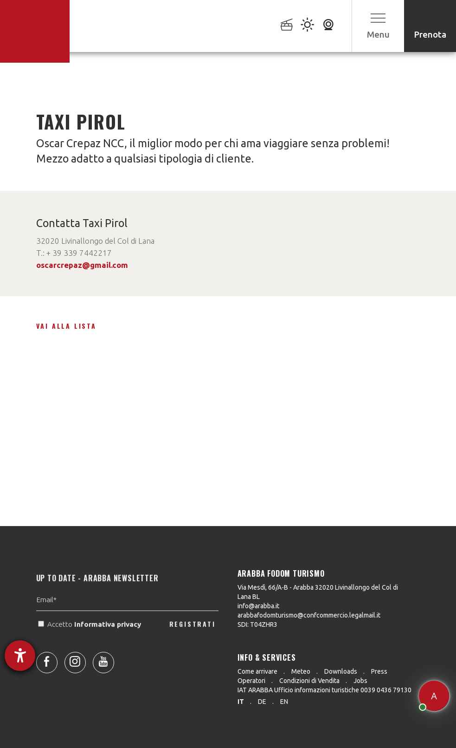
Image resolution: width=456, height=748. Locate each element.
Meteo (300, 671)
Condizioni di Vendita (309, 680)
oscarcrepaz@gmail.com (82, 264)
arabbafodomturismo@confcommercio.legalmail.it (309, 615)
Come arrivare (257, 671)
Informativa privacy (108, 639)
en (284, 701)
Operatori (251, 680)
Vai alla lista (66, 326)
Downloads (340, 671)
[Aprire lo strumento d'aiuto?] (20, 655)
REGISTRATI (192, 639)
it (241, 701)
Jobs (360, 680)
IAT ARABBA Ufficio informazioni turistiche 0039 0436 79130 (324, 690)
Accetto (90, 639)
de (262, 701)
